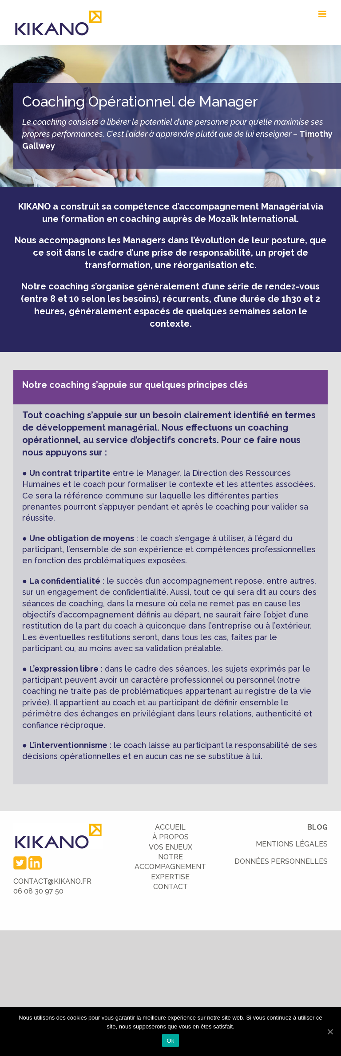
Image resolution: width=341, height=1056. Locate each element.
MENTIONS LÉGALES (292, 844)
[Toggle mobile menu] (323, 14)
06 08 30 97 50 (38, 891)
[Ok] (329, 1031)
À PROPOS (170, 837)
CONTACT (170, 886)
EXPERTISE (170, 877)
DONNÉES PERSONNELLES (281, 861)
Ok (170, 1040)
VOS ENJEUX (170, 847)
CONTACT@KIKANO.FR (52, 881)
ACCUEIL (170, 827)
